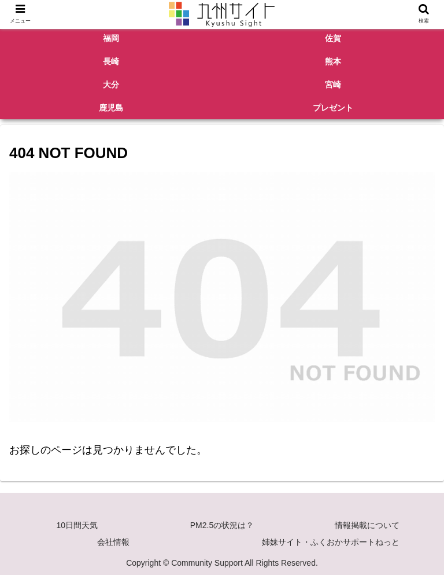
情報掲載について (367, 525)
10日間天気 (77, 525)
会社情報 (113, 542)
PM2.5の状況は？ (222, 525)
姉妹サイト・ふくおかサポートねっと (330, 542)
